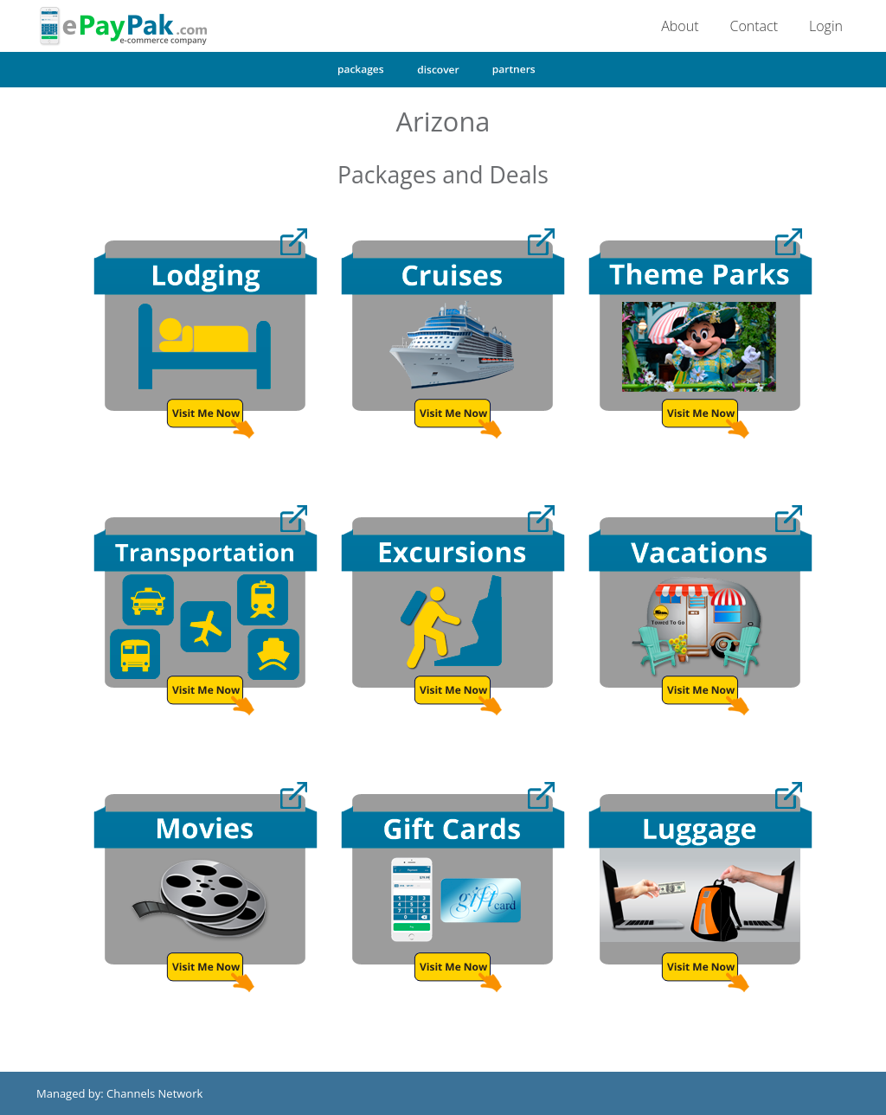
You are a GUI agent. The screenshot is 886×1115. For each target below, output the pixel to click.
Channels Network (154, 1093)
